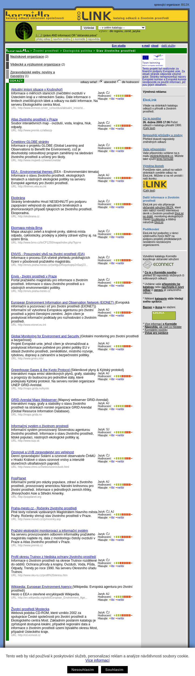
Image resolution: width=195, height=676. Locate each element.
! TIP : (38, 35)
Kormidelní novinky (156, 329)
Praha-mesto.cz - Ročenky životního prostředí (44, 508)
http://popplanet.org (29, 496)
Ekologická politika (77, 50)
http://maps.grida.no (30, 414)
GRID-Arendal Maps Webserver (34, 400)
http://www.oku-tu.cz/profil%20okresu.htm (43, 575)
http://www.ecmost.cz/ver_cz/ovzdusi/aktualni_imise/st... (51, 108)
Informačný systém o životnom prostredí (40, 426)
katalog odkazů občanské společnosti (34, 18)
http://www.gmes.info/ (31, 358)
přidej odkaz (43, 39)
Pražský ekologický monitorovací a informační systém (49, 531)
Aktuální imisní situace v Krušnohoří (37, 89)
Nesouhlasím (83, 670)
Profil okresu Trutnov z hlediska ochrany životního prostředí (53, 557)
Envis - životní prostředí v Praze (34, 276)
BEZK (185, 4)
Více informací (97, 660)
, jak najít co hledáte (163, 326)
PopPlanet (18, 478)
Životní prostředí (46, 50)
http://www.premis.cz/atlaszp (35, 130)
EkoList (158, 222)
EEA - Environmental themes (32, 172)
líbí (112, 98)
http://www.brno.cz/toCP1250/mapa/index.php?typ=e (49, 242)
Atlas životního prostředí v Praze (34, 119)
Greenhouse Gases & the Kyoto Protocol (40, 370)
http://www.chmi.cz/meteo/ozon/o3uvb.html (43, 466)
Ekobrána (18, 198)
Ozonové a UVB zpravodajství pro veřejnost (42, 452)
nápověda (93, 39)
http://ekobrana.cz (29, 216)
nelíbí (119, 98)
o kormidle (79, 39)
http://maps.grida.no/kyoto (33, 388)
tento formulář (165, 158)
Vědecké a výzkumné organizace (35, 64)
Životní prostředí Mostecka (30, 609)
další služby (169, 45)
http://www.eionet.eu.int (32, 324)
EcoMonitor (158, 219)
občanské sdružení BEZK (158, 207)
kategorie (161, 298)
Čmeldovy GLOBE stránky (30, 142)
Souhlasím (114, 670)
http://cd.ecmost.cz (29, 635)
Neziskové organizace (27, 57)
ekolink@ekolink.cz (161, 156)
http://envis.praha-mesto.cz (34, 291)
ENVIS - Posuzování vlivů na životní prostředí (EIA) (48, 254)
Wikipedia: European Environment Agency (41, 587)
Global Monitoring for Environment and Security (45, 336)
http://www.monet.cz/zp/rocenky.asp (39, 519)
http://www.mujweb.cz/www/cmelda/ (39, 160)
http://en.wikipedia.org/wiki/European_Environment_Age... (52, 597)
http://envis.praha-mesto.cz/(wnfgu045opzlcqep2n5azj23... (53, 264)
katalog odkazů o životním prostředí (141, 18)
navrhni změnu (61, 39)
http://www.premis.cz (30, 545)
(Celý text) (149, 128)
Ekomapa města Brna (26, 228)
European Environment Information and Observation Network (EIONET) (63, 302)
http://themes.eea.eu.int (32, 186)
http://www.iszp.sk (28, 440)
